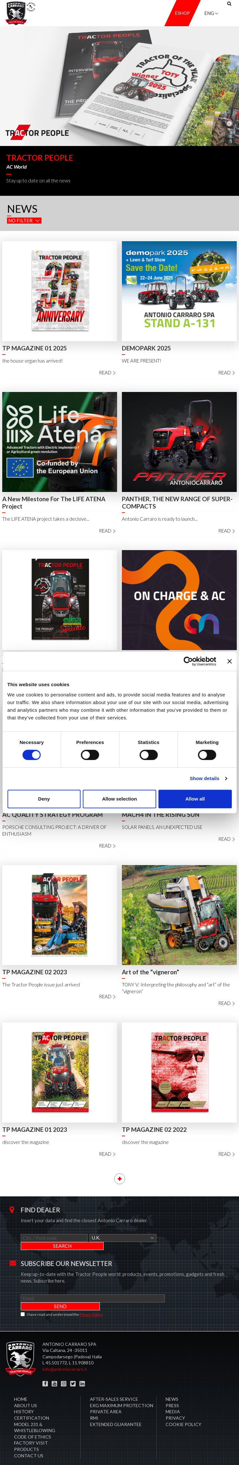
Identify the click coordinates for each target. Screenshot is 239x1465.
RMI (94, 1402)
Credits (225, 1452)
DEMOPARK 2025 (146, 348)
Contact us (28, 1439)
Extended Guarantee (116, 1408)
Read (107, 372)
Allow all (195, 799)
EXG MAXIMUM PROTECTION (121, 1389)
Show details (205, 778)
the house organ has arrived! (32, 361)
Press (172, 1389)
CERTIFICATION (31, 1402)
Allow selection (119, 799)
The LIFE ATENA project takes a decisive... (45, 519)
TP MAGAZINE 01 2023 (34, 1129)
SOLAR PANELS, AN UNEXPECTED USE (162, 827)
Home (20, 1383)
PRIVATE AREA (106, 1395)
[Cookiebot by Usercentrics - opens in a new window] (188, 661)
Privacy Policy (91, 1298)
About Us (25, 1389)
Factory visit (31, 1427)
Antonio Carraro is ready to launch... (160, 519)
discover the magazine (25, 1142)
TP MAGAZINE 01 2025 (34, 348)
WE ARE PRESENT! (141, 361)
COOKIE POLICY (183, 1408)
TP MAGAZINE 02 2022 (154, 1129)
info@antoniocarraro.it (64, 1353)
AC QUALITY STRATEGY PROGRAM (52, 814)
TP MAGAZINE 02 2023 (34, 972)
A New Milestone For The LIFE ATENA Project (53, 502)
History (24, 1395)
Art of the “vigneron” (150, 972)
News (172, 1383)
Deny (44, 799)
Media (173, 1395)
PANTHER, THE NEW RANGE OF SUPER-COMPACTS (177, 502)
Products (26, 1433)
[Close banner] (229, 661)
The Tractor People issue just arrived (41, 984)
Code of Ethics (32, 1420)
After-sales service (114, 1383)
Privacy (175, 1402)
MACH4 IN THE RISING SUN (160, 814)
